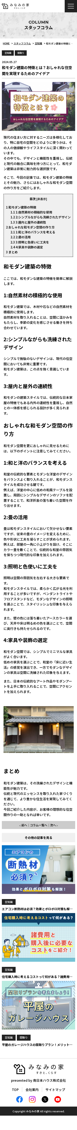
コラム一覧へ (38, 825)
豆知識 (8, 52)
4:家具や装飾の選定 (26, 247)
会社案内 (32, 1089)
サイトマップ (55, 1089)
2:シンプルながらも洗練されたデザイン (40, 217)
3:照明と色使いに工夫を (29, 242)
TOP (15, 1089)
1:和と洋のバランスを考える (32, 232)
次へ (53, 825)
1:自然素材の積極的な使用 (31, 212)
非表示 (41, 199)
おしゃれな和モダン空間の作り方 (30, 227)
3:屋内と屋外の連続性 (28, 222)
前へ (24, 825)
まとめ (12, 252)
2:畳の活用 (20, 237)
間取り (20, 52)
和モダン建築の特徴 (21, 207)
